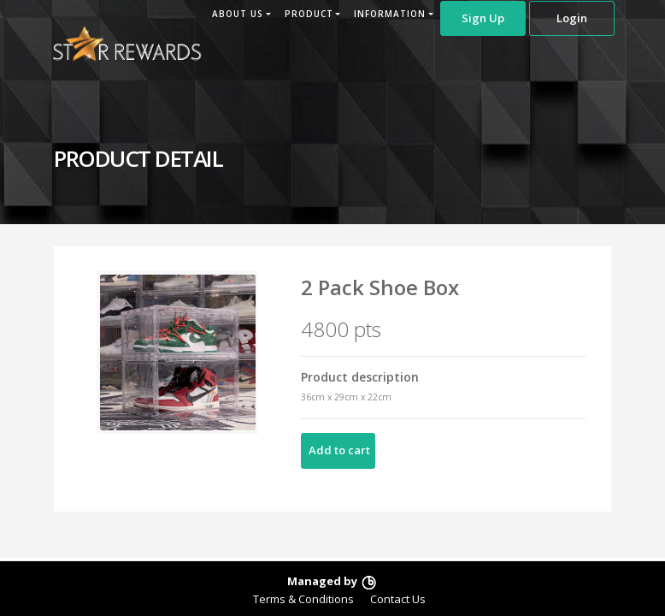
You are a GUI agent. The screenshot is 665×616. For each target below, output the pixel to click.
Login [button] (571, 18)
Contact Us (398, 599)
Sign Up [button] (483, 18)
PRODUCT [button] (309, 14)
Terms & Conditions (303, 599)
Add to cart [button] (339, 450)
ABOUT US (237, 14)
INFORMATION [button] (390, 14)
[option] (178, 352)
